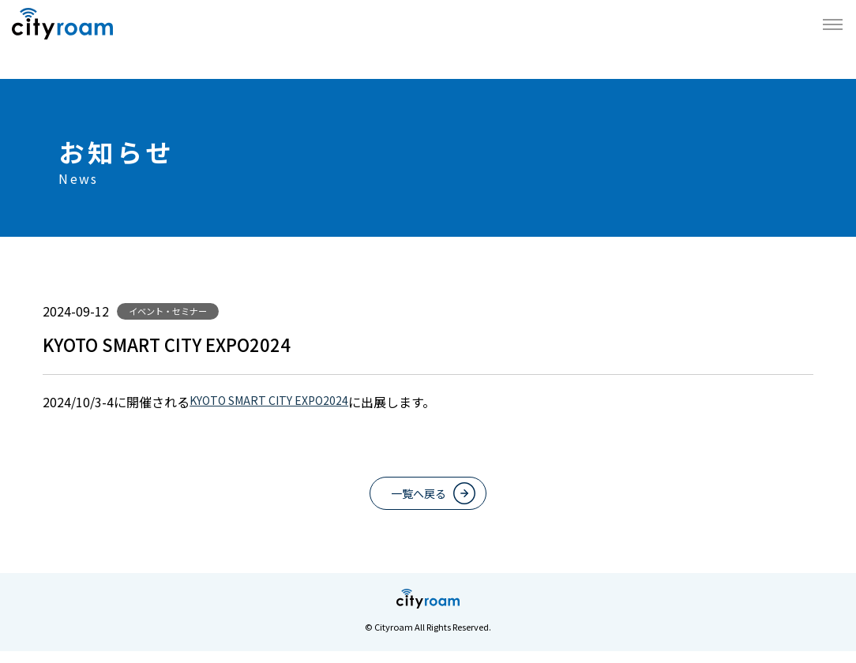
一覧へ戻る (416, 499)
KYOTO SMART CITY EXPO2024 (280, 401)
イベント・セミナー (175, 310)
